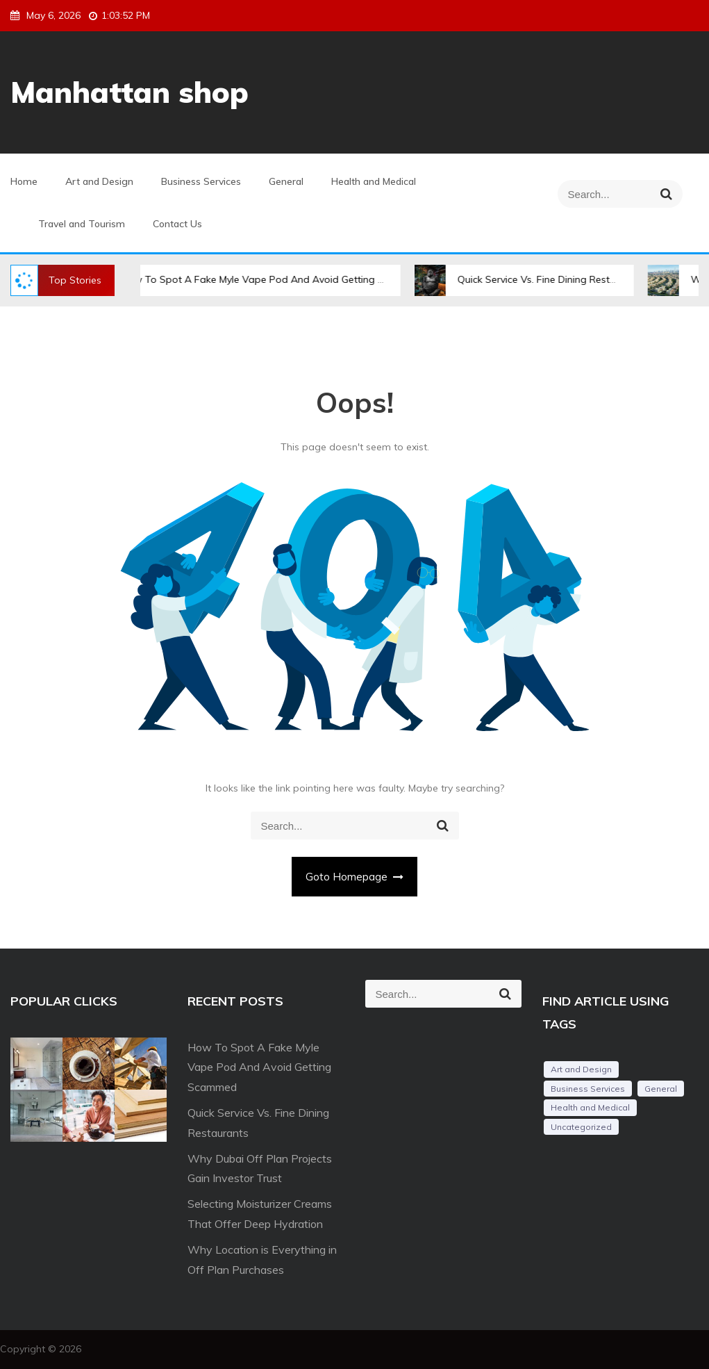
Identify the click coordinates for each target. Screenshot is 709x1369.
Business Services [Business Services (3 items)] (588, 1088)
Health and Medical (373, 181)
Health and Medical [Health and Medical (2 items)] (590, 1107)
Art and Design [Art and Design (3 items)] (581, 1069)
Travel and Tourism (81, 224)
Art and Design (99, 181)
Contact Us (177, 224)
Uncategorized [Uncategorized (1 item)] (581, 1127)
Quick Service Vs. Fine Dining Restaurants (561, 279)
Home (23, 181)
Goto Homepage (355, 876)
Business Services (201, 181)
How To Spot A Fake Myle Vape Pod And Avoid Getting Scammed (282, 279)
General (286, 181)
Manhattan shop (129, 92)
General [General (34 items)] (660, 1088)
